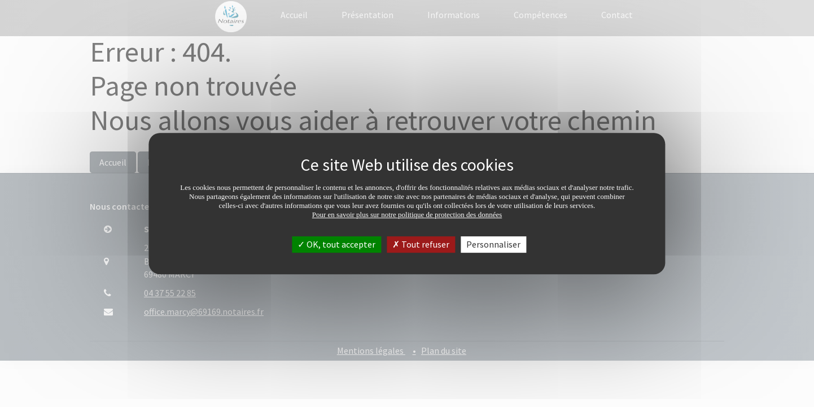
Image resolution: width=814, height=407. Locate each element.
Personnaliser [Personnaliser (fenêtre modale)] (493, 244)
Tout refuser (420, 244)
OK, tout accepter (336, 244)
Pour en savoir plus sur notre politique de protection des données (407, 214)
